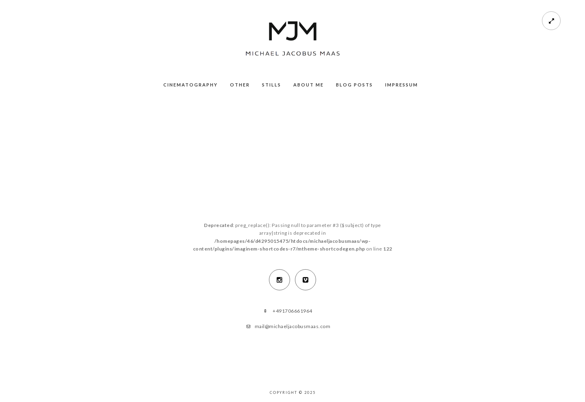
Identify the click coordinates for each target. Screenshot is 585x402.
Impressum (401, 84)
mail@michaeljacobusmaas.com (293, 326)
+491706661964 (292, 311)
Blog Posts (354, 84)
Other (240, 84)
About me (308, 84)
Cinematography (190, 84)
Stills (271, 84)
